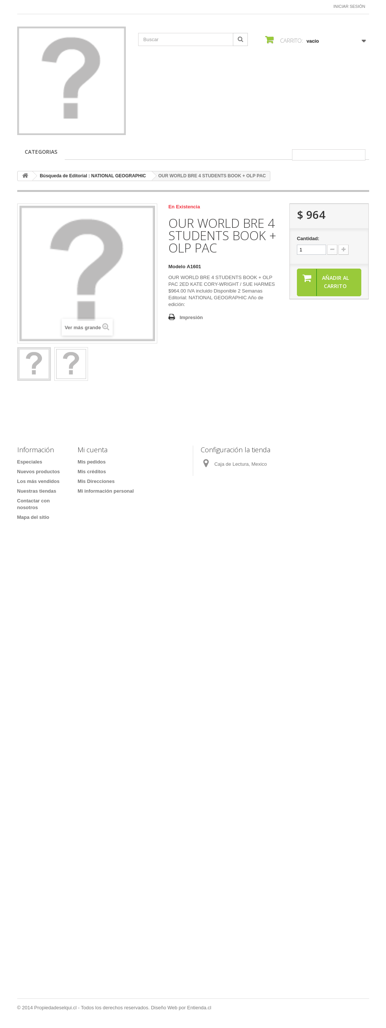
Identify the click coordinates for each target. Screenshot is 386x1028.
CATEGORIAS (41, 151)
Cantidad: (308, 238)
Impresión (191, 317)
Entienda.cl (199, 1007)
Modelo (177, 266)
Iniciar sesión (349, 6)
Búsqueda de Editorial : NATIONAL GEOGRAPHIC (93, 175)
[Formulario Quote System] (193, 758)
